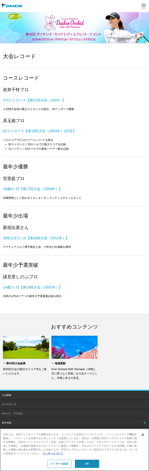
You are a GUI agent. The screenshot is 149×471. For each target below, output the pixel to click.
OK (87, 463)
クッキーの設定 (59, 463)
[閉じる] (143, 435)
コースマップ (9, 404)
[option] (74, 27)
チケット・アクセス (12, 413)
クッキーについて (53, 453)
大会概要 (6, 395)
